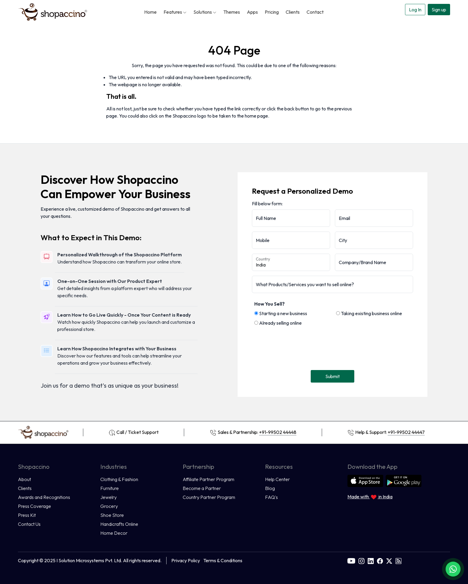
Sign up (439, 10)
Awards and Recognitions (44, 497)
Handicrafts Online (119, 524)
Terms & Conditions (222, 560)
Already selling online (278, 323)
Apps (252, 12)
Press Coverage (34, 506)
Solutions (204, 12)
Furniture (109, 488)
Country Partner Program (209, 497)
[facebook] (380, 560)
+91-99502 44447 (406, 432)
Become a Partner (202, 488)
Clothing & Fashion (119, 479)
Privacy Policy (185, 560)
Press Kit (27, 515)
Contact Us (29, 524)
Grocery (109, 506)
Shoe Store (112, 515)
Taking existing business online (369, 313)
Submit (332, 376)
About (24, 479)
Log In (415, 10)
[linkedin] (371, 560)
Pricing (272, 12)
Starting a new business (280, 313)
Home (150, 12)
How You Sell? (269, 304)
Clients (293, 12)
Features (175, 12)
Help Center (277, 479)
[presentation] (297, 346)
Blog (270, 488)
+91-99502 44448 (277, 432)
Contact (315, 12)
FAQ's (271, 497)
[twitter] (389, 560)
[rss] (398, 560)
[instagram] (361, 560)
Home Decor (113, 533)
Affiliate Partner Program (208, 479)
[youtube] (351, 560)
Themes (231, 12)
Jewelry (108, 497)
